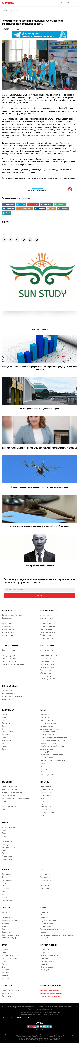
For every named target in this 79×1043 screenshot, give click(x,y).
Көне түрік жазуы (47, 807)
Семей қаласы (7, 691)
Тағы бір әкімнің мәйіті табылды (39, 565)
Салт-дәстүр (45, 874)
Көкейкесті (6, 723)
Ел (41, 766)
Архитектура (7, 900)
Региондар (6, 976)
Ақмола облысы (46, 618)
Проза (4, 833)
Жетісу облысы (46, 659)
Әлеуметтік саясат (47, 732)
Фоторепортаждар (9, 938)
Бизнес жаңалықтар (9, 807)
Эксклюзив (6, 973)
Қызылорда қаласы (48, 676)
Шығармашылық (8, 827)
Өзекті (4, 945)
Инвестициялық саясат (49, 723)
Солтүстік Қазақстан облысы (13, 664)
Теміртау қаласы (46, 635)
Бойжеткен (6, 915)
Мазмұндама (45, 970)
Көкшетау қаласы (47, 621)
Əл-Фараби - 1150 (47, 813)
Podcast (5, 964)
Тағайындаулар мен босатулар (52, 746)
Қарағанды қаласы (47, 624)
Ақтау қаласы (7, 624)
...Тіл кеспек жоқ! (8, 732)
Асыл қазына (7, 842)
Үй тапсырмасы (8, 918)
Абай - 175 (44, 815)
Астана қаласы (46, 615)
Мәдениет (6, 870)
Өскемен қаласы (8, 694)
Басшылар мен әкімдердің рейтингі (54, 738)
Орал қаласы (7, 618)
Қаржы (4, 810)
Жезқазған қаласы (47, 632)
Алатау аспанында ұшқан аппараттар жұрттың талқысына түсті (39, 487)
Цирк (4, 891)
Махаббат (5, 924)
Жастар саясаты (46, 720)
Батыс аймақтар (9, 610)
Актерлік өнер (7, 880)
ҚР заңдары (44, 752)
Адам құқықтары (46, 749)
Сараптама (6, 738)
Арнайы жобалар (47, 924)
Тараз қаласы (45, 670)
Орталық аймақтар (49, 610)
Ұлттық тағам (45, 880)
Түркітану (44, 798)
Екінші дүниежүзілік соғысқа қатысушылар (57, 935)
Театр (4, 883)
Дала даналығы (8, 839)
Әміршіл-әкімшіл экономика (12, 793)
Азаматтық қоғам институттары (52, 740)
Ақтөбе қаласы (7, 635)
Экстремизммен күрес (10, 956)
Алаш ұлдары (45, 795)
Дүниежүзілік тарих (47, 790)
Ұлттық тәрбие (46, 883)
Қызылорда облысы (48, 679)
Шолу (4, 967)
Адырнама (6, 735)
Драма (4, 836)
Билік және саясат (47, 735)
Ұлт (41, 870)
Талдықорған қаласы (48, 656)
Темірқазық (44, 918)
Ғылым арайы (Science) (49, 956)
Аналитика (6, 804)
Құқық (42, 763)
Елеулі (43, 710)
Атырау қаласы (8, 629)
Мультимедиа (7, 740)
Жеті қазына (45, 889)
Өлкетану (44, 801)
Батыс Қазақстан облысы (12, 615)
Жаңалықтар (15, 10)
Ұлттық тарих (45, 787)
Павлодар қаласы (8, 656)
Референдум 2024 (47, 775)
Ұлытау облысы (46, 629)
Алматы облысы (46, 653)
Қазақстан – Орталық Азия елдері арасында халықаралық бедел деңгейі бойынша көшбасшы (39, 368)
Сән (3, 929)
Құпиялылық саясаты (21, 1017)
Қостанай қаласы (8, 650)
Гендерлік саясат (47, 726)
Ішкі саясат (44, 715)
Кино (4, 886)
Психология (44, 950)
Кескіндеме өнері (8, 874)
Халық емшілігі (7, 993)
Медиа (4, 897)
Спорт (4, 726)
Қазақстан (6, 715)
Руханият (6, 823)
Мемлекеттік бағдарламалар (51, 755)
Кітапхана (5, 850)
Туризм (4, 801)
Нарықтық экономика (10, 790)
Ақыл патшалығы (47, 961)
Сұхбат (4, 729)
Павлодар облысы (9, 659)
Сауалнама (6, 743)
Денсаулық (6, 950)
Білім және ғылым (48, 945)
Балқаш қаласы (46, 638)
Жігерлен (44, 958)
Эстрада (5, 894)
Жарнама (7, 1017)
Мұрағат (5, 746)
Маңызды (44, 782)
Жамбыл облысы (47, 673)
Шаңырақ (5, 926)
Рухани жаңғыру (8, 856)
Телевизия (6, 889)
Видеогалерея (45, 926)
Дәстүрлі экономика (10, 787)
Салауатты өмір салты (10, 990)
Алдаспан (44, 804)
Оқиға (4, 749)
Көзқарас (5, 970)
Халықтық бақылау (9, 795)
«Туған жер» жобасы (48, 921)
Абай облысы (7, 699)
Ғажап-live (44, 964)
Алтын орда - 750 (47, 810)
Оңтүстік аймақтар (49, 645)
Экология (5, 979)
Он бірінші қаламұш (9, 847)
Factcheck (44, 932)
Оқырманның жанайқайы (11, 921)
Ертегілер (5, 853)
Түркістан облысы (47, 664)
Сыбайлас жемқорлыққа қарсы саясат (17, 798)
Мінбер (43, 772)
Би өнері (5, 877)
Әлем (4, 717)
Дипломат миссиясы (48, 758)
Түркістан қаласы (47, 667)
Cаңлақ (4, 953)
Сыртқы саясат (46, 717)
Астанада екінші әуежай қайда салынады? (39, 409)
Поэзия (4, 830)
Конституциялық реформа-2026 (52, 761)
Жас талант (45, 915)
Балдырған (44, 912)
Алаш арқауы (7, 859)
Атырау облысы (8, 627)
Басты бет (5, 10)
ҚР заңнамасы (46, 938)
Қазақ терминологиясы (11, 958)
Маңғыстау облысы (9, 621)
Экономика (7, 782)
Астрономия (45, 953)
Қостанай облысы (9, 653)
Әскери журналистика (10, 935)
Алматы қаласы (46, 650)
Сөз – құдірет (7, 845)
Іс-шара (5, 961)
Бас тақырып (45, 769)
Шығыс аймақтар (10, 686)
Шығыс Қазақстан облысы (12, 696)
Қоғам (4, 720)
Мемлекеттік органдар (49, 743)
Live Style (6, 907)
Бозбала (5, 912)
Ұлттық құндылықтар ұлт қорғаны (53, 929)
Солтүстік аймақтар (11, 645)
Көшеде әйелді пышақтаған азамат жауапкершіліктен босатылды (39, 526)
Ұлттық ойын (45, 877)
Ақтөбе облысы (8, 632)
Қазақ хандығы (46, 793)
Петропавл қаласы (9, 662)
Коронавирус (7, 996)
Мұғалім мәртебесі (47, 967)
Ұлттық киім (44, 886)
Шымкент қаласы (47, 662)
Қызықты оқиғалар (9, 932)
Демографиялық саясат (49, 729)
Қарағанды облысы (48, 627)
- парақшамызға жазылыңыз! (37, 189)
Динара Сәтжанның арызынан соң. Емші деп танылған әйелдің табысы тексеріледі (39, 448)
